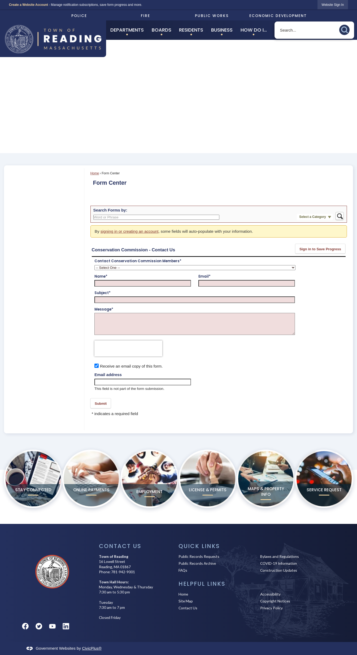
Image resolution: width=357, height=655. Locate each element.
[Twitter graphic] (39, 626)
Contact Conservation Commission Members (137, 261)
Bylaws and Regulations (279, 556)
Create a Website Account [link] (28, 5)
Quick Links (199, 546)
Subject (102, 293)
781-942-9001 (123, 572)
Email (204, 276)
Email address (108, 374)
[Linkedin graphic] (66, 626)
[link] (332, 4)
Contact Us (187, 608)
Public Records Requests (198, 556)
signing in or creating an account (130, 231)
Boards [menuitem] (161, 30)
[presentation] (128, 348)
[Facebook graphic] (25, 626)
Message (103, 309)
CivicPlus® (92, 648)
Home (94, 173)
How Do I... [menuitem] (254, 30)
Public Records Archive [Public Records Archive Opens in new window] (197, 563)
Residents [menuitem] (191, 30)
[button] (345, 29)
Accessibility (270, 594)
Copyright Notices (275, 601)
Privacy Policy (271, 608)
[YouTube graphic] (52, 626)
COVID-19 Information (278, 563)
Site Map (185, 601)
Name (100, 276)
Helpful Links (201, 584)
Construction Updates (278, 570)
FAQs (182, 570)
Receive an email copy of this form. (131, 366)
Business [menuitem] (222, 30)
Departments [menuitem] (127, 30)
